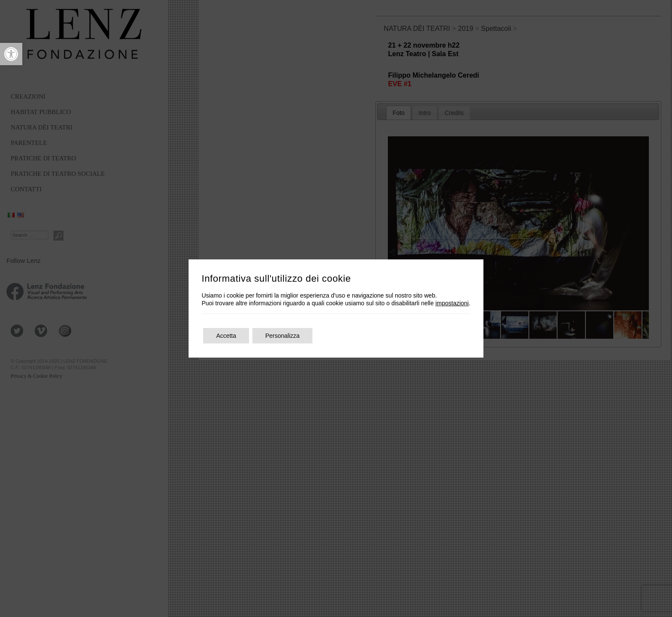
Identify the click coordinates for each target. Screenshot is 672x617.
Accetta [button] (226, 335)
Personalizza (282, 335)
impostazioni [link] (452, 303)
